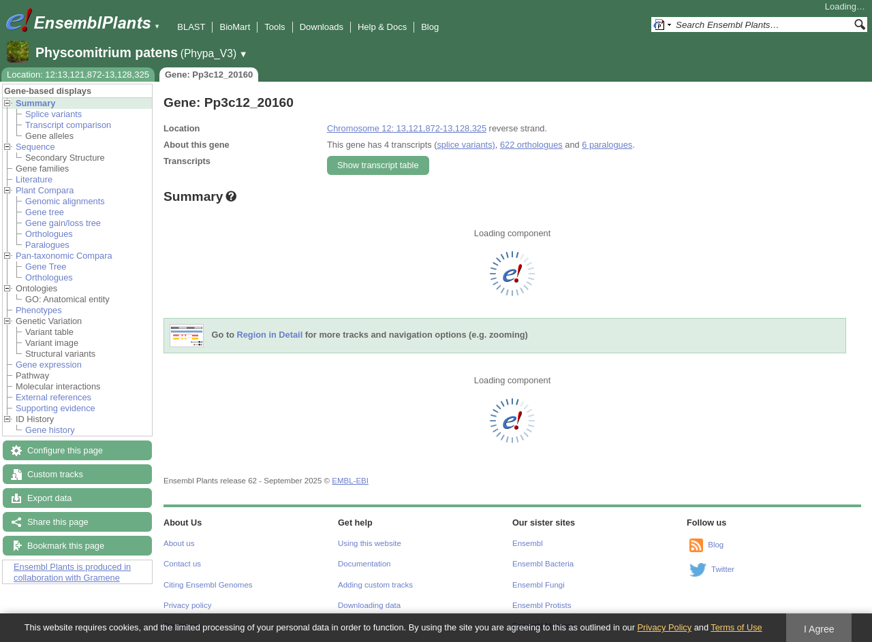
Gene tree (44, 212)
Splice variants (53, 114)
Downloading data (369, 605)
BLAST (191, 27)
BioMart (234, 27)
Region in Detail (270, 335)
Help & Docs (382, 27)
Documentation (364, 564)
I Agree (819, 629)
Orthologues (49, 234)
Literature (34, 179)
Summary (35, 103)
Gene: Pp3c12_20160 (209, 74)
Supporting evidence (55, 408)
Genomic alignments (65, 201)
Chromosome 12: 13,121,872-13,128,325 (406, 128)
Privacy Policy (664, 627)
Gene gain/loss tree (63, 223)
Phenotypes (39, 310)
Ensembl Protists (541, 605)
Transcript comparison (68, 125)
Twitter (722, 569)
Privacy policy (187, 605)
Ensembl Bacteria (543, 564)
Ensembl (527, 543)
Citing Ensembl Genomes (208, 585)
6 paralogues (607, 145)
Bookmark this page (65, 546)
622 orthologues (531, 145)
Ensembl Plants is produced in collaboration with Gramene (72, 572)
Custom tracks (55, 474)
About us (179, 543)
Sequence (35, 147)
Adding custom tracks (375, 585)
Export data (49, 498)
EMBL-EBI (350, 481)
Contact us (182, 564)
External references (53, 397)
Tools (274, 27)
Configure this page (65, 450)
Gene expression (49, 364)
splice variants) (466, 145)
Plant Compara (45, 190)
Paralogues (47, 245)
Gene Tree (45, 266)
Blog (430, 27)
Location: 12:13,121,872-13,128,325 (78, 74)
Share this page (58, 522)
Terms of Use (736, 627)
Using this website (369, 543)
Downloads (321, 27)
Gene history (50, 430)
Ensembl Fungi (538, 585)
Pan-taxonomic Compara (64, 256)
